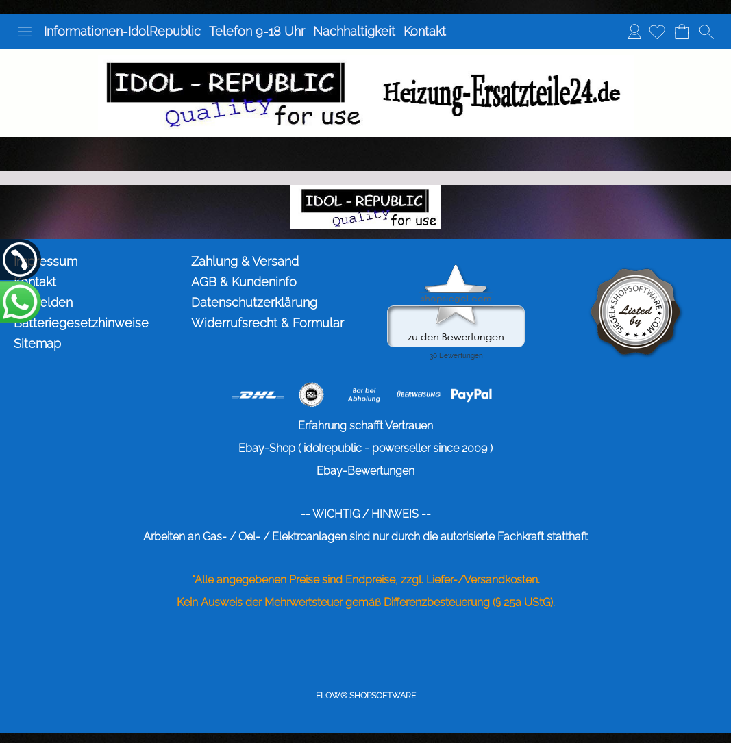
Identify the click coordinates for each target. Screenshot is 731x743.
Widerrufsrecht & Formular (267, 323)
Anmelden (634, 31)
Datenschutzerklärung (254, 302)
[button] (25, 31)
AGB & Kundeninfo (244, 282)
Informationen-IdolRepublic (122, 31)
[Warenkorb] (682, 31)
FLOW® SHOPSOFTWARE (366, 696)
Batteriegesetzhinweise (81, 323)
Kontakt (425, 31)
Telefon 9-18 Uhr (257, 31)
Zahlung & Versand (245, 261)
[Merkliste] (657, 31)
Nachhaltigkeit (354, 31)
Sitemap (37, 343)
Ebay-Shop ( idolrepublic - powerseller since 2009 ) (365, 448)
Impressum (45, 261)
